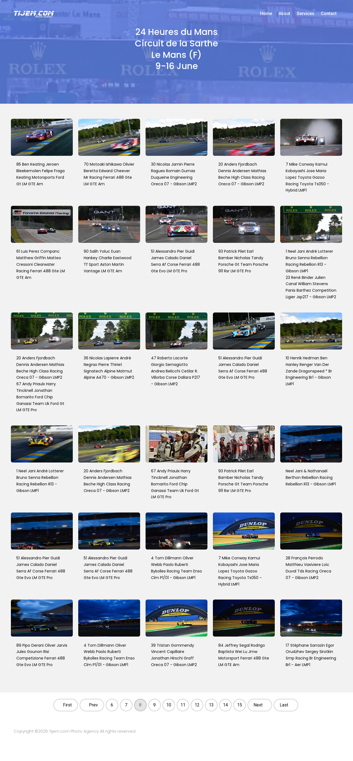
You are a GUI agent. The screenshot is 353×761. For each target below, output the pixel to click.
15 (239, 705)
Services (305, 13)
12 (197, 705)
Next (258, 705)
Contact (329, 13)
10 (168, 705)
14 (225, 705)
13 (211, 705)
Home (266, 13)
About (284, 13)
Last (284, 705)
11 (182, 705)
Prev (93, 705)
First (67, 705)
